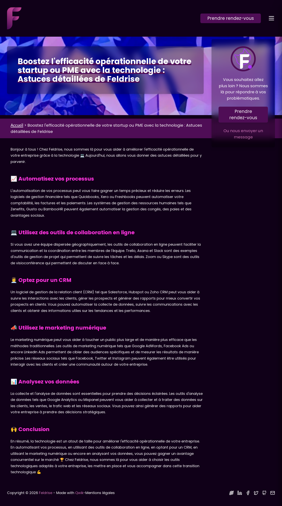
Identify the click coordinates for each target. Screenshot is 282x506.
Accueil (17, 125)
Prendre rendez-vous (230, 18)
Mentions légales (100, 492)
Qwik (79, 492)
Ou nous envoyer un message (243, 134)
